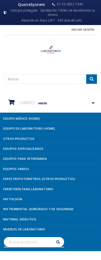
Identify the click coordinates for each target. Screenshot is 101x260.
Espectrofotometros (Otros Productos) (39, 179)
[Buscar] (59, 242)
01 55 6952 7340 (67, 4)
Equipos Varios (16, 169)
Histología (12, 199)
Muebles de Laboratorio (24, 229)
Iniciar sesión (82, 29)
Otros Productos (18, 139)
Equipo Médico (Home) (21, 118)
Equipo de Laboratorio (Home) (29, 128)
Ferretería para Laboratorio (28, 189)
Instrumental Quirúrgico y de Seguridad (38, 209)
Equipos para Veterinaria (25, 159)
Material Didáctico (20, 219)
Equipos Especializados (23, 149)
